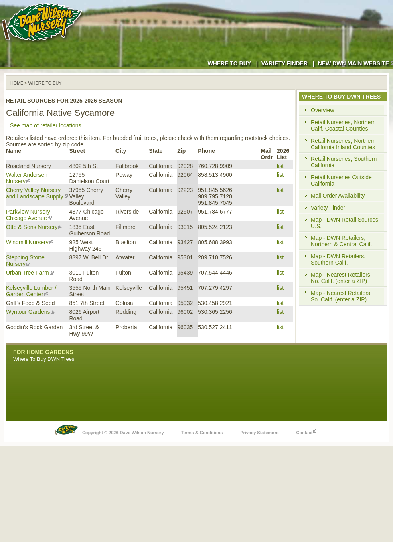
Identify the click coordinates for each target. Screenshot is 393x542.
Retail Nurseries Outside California (341, 180)
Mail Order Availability (338, 195)
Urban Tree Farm (30, 272)
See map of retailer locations (45, 125)
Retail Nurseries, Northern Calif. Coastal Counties (343, 125)
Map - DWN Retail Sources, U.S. (345, 222)
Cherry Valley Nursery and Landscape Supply (37, 193)
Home (16, 83)
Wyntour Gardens (30, 312)
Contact (306, 430)
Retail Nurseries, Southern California (344, 162)
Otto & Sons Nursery (34, 227)
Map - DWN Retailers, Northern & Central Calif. (341, 241)
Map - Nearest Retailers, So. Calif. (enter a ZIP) (341, 296)
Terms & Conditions (202, 432)
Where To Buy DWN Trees (43, 359)
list (280, 166)
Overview (322, 110)
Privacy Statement (259, 432)
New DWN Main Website (355, 63)
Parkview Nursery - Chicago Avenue (29, 214)
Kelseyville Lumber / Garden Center (31, 291)
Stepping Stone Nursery (25, 260)
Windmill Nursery (29, 242)
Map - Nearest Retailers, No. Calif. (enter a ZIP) (341, 277)
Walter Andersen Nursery (26, 178)
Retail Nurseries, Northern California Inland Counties (343, 144)
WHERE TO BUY (45, 83)
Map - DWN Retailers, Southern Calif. (338, 259)
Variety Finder (284, 63)
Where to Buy (229, 63)
